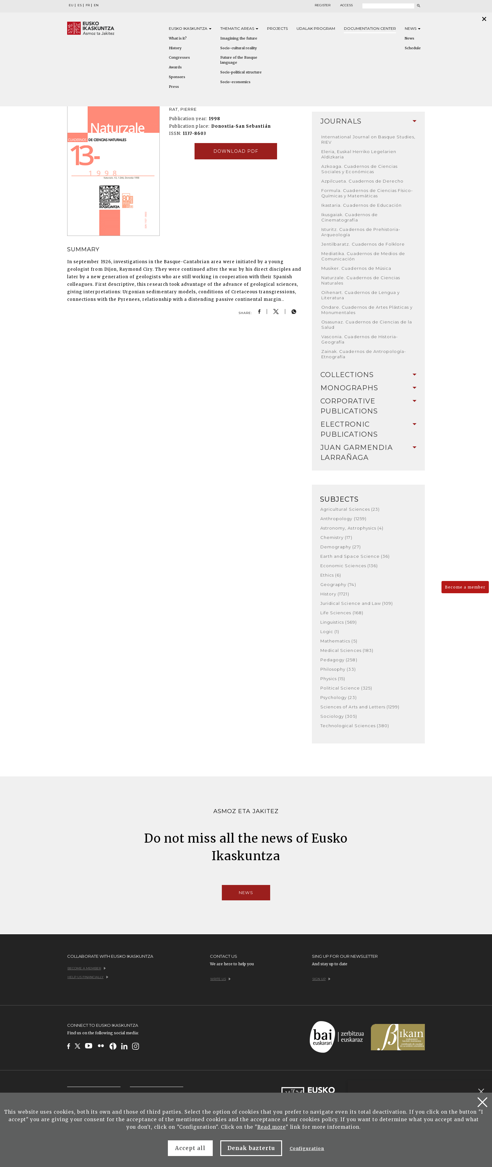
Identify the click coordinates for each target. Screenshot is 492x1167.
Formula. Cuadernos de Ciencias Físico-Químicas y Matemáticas (367, 193)
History (175, 48)
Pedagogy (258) (338, 659)
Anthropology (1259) (343, 518)
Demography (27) (340, 546)
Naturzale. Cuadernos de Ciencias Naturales (360, 280)
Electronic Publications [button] (368, 429)
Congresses (179, 57)
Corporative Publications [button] (368, 406)
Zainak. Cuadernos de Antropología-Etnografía (363, 354)
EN (96, 5)
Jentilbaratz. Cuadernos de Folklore (363, 244)
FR (88, 5)
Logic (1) (329, 631)
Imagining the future (238, 38)
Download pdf (235, 151)
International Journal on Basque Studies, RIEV (368, 139)
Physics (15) (332, 678)
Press (174, 86)
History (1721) (334, 593)
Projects (277, 28)
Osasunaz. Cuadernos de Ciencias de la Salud (366, 324)
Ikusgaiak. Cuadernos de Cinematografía (349, 217)
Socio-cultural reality (238, 48)
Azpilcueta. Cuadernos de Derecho (362, 181)
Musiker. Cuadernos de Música (356, 268)
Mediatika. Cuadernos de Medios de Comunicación (363, 256)
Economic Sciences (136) (349, 565)
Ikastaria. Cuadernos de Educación (361, 205)
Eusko (190, 28)
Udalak (316, 28)
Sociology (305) (338, 716)
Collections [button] (368, 374)
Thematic (239, 28)
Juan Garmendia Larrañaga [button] (368, 452)
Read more (271, 1127)
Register (322, 5)
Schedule (413, 48)
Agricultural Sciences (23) (350, 509)
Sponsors (177, 77)
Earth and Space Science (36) (355, 556)
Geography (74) (338, 584)
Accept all (190, 1148)
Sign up (321, 979)
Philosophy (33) (338, 669)
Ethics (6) (330, 575)
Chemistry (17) (336, 537)
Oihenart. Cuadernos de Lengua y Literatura (360, 295)
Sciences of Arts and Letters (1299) (359, 706)
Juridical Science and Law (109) (356, 603)
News (412, 28)
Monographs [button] (368, 388)
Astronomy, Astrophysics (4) (351, 527)
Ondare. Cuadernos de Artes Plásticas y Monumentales (367, 310)
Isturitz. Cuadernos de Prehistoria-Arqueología (360, 232)
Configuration (307, 1148)
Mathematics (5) (338, 640)
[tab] (368, 121)
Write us (220, 979)
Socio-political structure (241, 72)
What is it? (178, 38)
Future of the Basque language (238, 60)
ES (80, 5)
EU (71, 5)
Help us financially (87, 977)
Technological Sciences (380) (354, 725)
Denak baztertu (251, 1148)
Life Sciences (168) (341, 612)
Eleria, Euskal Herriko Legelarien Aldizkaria (358, 154)
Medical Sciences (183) (346, 650)
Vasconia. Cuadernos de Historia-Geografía (359, 339)
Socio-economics (235, 82)
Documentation (370, 28)
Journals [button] (368, 121)
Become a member (465, 587)
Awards (175, 67)
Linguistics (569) (338, 622)
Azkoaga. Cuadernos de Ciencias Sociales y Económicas (359, 169)
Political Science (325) (346, 687)
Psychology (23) (338, 697)
